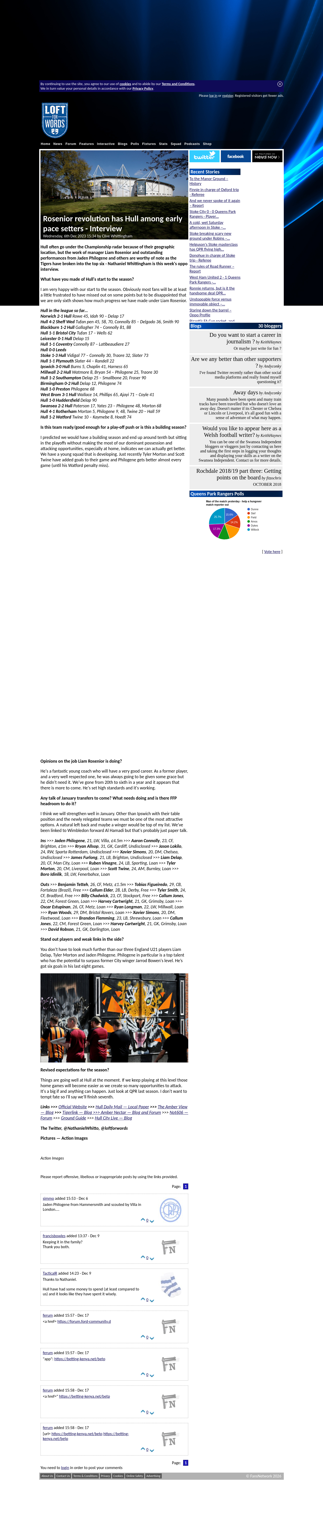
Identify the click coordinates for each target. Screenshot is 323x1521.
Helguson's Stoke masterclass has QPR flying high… (214, 247)
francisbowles (54, 1235)
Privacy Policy (142, 88)
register (227, 95)
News (57, 144)
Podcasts (192, 144)
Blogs (123, 144)
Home (45, 144)
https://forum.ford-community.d (84, 1321)
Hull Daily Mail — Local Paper (122, 1107)
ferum (48, 1315)
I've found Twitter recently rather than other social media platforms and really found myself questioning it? (240, 377)
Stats (163, 144)
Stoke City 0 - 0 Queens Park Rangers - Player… (213, 214)
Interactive (106, 144)
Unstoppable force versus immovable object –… (210, 301)
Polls (135, 144)
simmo (48, 1198)
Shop (207, 144)
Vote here (272, 551)
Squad (176, 144)
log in (213, 95)
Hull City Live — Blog (113, 1118)
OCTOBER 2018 (267, 484)
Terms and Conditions (178, 84)
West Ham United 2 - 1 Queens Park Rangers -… (215, 280)
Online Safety (134, 1476)
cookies (125, 84)
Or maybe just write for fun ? (257, 348)
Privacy (105, 1476)
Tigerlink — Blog (77, 1112)
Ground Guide (73, 1118)
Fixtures (149, 144)
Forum (70, 144)
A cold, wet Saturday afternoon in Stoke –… (208, 225)
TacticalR (50, 1273)
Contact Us (63, 1476)
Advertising (153, 1476)
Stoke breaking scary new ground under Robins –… (210, 236)
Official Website (73, 1107)
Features (86, 144)
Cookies (118, 1476)
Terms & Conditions (85, 1476)
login (65, 1467)
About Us (47, 1476)
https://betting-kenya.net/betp (79, 1358)
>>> (96, 1112)
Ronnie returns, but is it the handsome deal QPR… (212, 290)
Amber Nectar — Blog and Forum (131, 1112)
